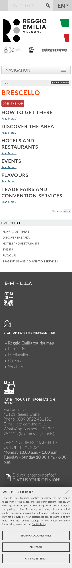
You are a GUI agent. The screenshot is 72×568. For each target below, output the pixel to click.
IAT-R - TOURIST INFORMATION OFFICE (29, 401)
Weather (15, 366)
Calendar (16, 360)
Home (6, 83)
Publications (18, 348)
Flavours (14, 175)
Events (11, 161)
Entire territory (60, 82)
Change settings (36, 558)
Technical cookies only (36, 535)
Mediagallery (19, 354)
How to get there (27, 112)
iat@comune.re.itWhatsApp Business (24, 426)
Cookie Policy (39, 524)
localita (67, 211)
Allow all (36, 547)
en (61, 5)
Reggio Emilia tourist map (31, 343)
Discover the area (27, 126)
